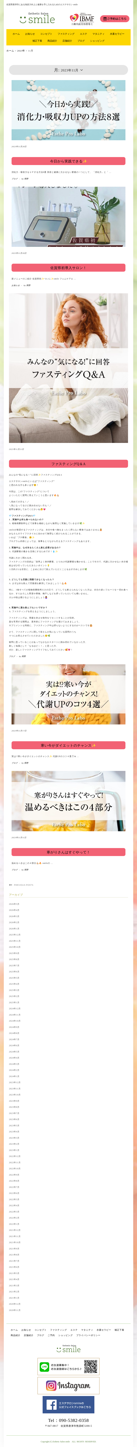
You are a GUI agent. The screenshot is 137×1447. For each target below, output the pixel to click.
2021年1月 (14, 1298)
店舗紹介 (67, 40)
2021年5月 (14, 1273)
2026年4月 (14, 910)
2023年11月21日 (16, 449)
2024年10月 (15, 1021)
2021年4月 (14, 1279)
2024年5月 (14, 1052)
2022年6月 (14, 1193)
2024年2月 (14, 1070)
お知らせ (30, 33)
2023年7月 (14, 1113)
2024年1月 (14, 1076)
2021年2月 (14, 1291)
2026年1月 (14, 928)
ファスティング (66, 33)
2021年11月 (15, 1236)
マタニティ (98, 33)
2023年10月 (15, 1095)
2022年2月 (14, 1218)
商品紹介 (52, 40)
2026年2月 (14, 922)
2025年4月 (14, 984)
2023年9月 (14, 1101)
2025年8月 (14, 959)
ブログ (81, 40)
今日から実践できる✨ (68, 161)
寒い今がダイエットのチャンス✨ (68, 745)
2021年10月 (15, 1242)
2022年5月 (14, 1199)
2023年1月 (14, 1150)
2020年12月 (15, 1304)
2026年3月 (14, 916)
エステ (83, 33)
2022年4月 (14, 1205)
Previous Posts (23, 885)
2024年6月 (14, 1045)
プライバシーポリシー (88, 1335)
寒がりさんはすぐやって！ (68, 852)
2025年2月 (14, 996)
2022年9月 (14, 1175)
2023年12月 (15, 1082)
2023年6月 (14, 1119)
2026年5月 (14, 904)
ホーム (16, 33)
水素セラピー (117, 33)
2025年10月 (15, 947)
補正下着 (37, 40)
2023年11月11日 (19, 837)
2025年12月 (15, 935)
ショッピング (97, 40)
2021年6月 (14, 1267)
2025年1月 (14, 1002)
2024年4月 (14, 1058)
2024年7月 (14, 1039)
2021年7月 (14, 1261)
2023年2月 (14, 1144)
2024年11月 (15, 1015)
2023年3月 (14, 1138)
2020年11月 (15, 1310)
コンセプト (46, 33)
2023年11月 (15, 1088)
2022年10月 (15, 1168)
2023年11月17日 (19, 731)
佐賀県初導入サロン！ (68, 268)
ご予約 (51, 1335)
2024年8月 (14, 1033)
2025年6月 (14, 971)
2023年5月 (14, 1125)
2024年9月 (14, 1027)
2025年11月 (15, 941)
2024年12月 (15, 1008)
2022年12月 (15, 1156)
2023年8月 (14, 1107)
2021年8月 (14, 1255)
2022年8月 (14, 1181)
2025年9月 (14, 953)
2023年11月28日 (19, 146)
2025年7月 (14, 965)
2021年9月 (14, 1248)
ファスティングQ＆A (68, 464)
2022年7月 (14, 1187)
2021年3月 (14, 1285)
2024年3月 (14, 1064)
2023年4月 (14, 1131)
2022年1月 (14, 1224)
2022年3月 (14, 1212)
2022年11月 (15, 1162)
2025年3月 (14, 990)
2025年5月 (14, 978)
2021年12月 (15, 1230)
